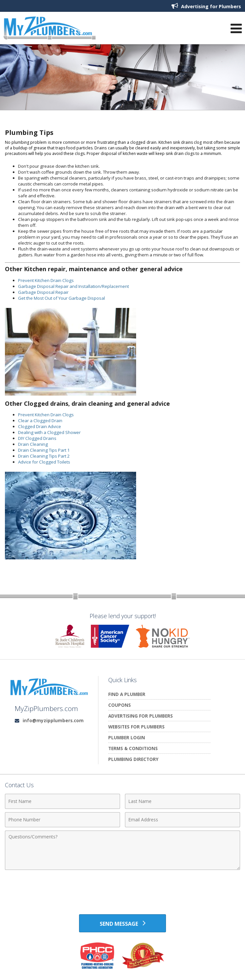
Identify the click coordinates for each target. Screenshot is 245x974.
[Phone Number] (62, 819)
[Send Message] (122, 923)
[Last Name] (182, 801)
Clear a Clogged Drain (40, 420)
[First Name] (62, 801)
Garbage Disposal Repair (43, 292)
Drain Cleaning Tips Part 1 (44, 450)
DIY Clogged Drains (37, 438)
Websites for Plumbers (136, 727)
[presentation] (123, 889)
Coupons (119, 705)
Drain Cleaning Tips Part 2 (44, 456)
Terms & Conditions (133, 748)
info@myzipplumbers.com (53, 720)
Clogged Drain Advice (39, 426)
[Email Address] (182, 819)
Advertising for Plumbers (206, 6)
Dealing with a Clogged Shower (49, 432)
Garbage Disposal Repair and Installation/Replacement (73, 286)
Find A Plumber (126, 694)
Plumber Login (126, 737)
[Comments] (122, 850)
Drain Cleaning (33, 444)
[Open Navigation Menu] (236, 29)
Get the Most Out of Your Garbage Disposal (61, 298)
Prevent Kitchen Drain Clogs (46, 280)
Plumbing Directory (133, 759)
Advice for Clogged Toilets (44, 462)
